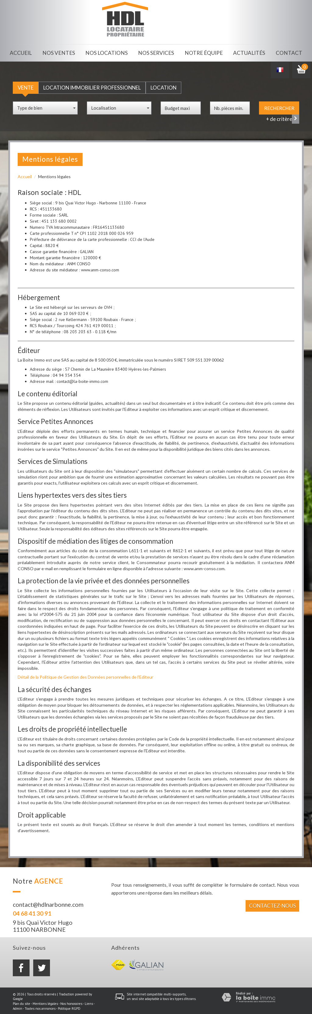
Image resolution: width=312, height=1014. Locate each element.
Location (163, 86)
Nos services (156, 52)
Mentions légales (45, 1002)
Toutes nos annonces (40, 1007)
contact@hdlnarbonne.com (48, 902)
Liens (89, 1002)
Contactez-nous (272, 904)
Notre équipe (203, 52)
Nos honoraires (71, 1002)
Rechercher (279, 106)
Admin (17, 1007)
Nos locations (107, 52)
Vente (26, 86)
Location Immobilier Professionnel (92, 86)
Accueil (22, 52)
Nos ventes (60, 52)
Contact (289, 52)
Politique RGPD (69, 1007)
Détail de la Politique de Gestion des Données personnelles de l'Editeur (85, 675)
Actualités (248, 52)
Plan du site (21, 1002)
